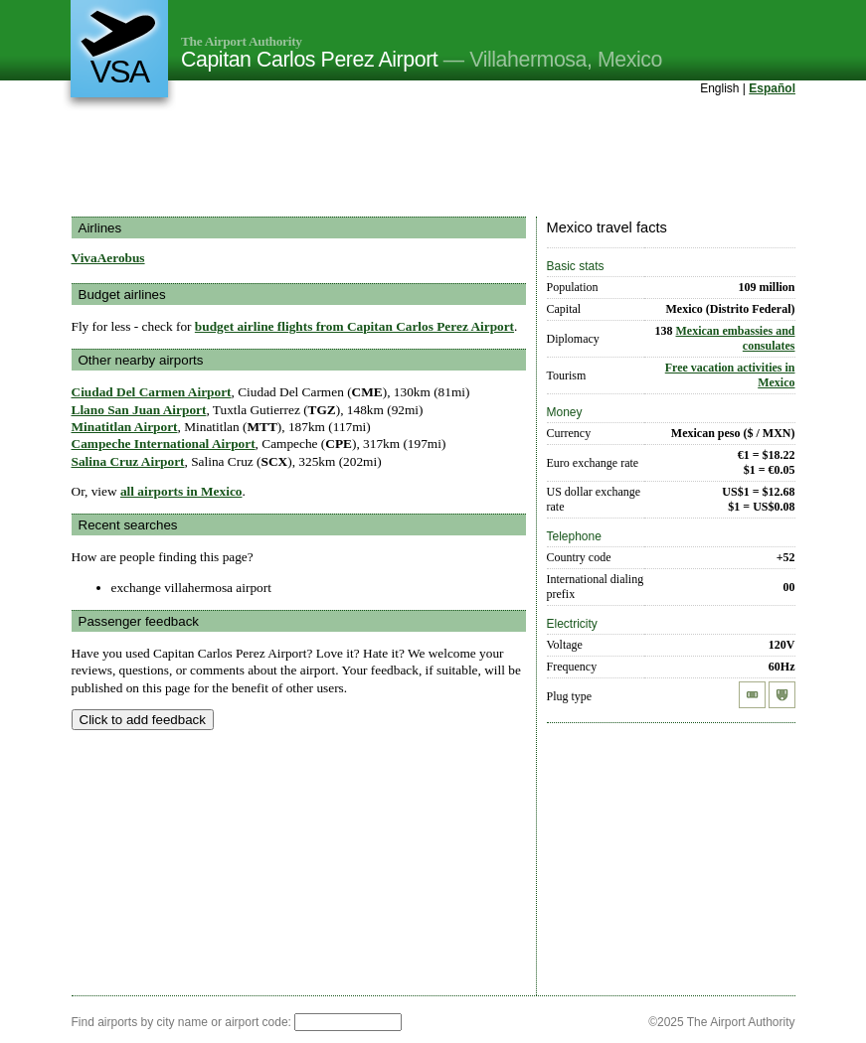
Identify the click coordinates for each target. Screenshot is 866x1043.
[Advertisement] (433, 158)
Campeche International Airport (164, 443)
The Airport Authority (241, 41)
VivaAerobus (108, 257)
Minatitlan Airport (125, 426)
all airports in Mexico (181, 491)
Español (772, 88)
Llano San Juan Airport (139, 409)
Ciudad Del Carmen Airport (152, 391)
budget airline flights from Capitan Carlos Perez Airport (354, 326)
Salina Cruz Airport (128, 461)
